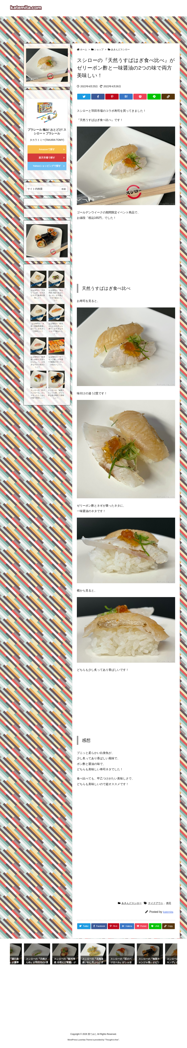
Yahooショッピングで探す (47, 166)
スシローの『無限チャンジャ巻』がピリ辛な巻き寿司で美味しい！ (56, 394)
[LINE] (154, 96)
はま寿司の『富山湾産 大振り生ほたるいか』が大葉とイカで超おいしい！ (55, 295)
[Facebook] (98, 96)
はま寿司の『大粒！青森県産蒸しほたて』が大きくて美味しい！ (38, 327)
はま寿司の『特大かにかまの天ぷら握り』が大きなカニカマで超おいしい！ (56, 329)
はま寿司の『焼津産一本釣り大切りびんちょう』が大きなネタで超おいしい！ (38, 362)
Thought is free (111, 1040)
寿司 (168, 903)
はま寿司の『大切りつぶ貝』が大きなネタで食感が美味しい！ (38, 294)
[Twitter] (84, 96)
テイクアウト (155, 903)
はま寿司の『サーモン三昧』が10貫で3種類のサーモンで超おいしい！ (56, 360)
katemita (168, 911)
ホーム (83, 49)
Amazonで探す (47, 149)
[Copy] (168, 96)
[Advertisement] (93, 28)
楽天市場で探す (47, 157)
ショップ (98, 49)
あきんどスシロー (120, 49)
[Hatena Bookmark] (126, 96)
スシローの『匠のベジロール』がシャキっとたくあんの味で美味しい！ (38, 394)
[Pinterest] (112, 96)
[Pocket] (140, 96)
